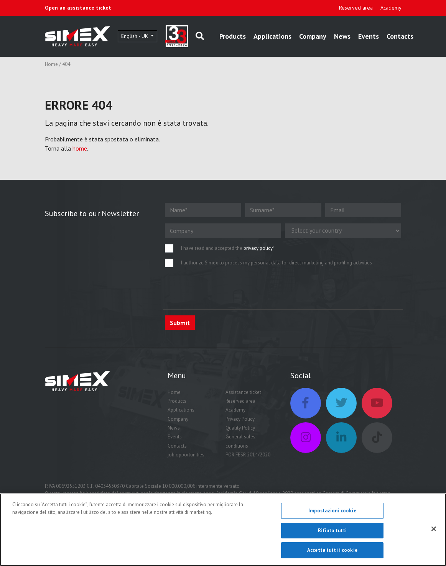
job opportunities (186, 454)
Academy (391, 7)
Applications (272, 36)
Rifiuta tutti (332, 531)
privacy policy (258, 248)
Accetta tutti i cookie (332, 551)
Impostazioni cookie (332, 511)
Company (312, 36)
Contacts (400, 36)
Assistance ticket (243, 392)
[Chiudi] (433, 529)
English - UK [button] (135, 36)
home (79, 148)
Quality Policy (240, 428)
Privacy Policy (240, 419)
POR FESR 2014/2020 (247, 454)
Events (368, 36)
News (342, 36)
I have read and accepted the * (228, 248)
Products (232, 36)
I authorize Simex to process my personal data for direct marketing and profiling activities (276, 262)
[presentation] (223, 288)
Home (51, 64)
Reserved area (356, 7)
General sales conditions (240, 441)
